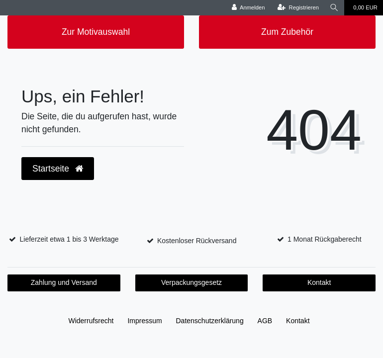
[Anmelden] (248, 7)
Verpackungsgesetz (191, 282)
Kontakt (319, 282)
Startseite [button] (57, 169)
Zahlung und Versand (64, 282)
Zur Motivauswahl (96, 32)
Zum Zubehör (287, 32)
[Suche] (334, 7)
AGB (265, 321)
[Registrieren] (298, 7)
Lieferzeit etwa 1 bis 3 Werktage (69, 239)
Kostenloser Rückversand (197, 241)
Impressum (144, 321)
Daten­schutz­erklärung (210, 321)
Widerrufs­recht (90, 321)
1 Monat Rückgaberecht (324, 239)
